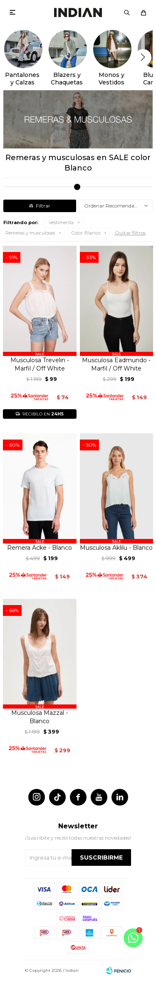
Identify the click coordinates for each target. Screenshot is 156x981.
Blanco (86, 233)
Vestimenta (61, 222)
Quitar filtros (130, 233)
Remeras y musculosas (30, 233)
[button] (127, 12)
